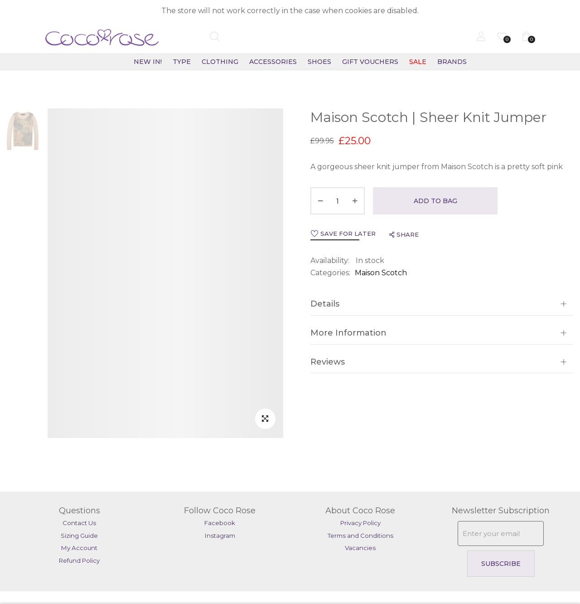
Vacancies (360, 547)
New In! (148, 62)
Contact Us (79, 522)
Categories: (330, 272)
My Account (79, 547)
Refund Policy (79, 560)
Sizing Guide (79, 535)
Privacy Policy (360, 522)
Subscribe (501, 564)
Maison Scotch (381, 272)
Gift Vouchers (370, 62)
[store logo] (78, 37)
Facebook (219, 522)
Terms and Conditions (360, 535)
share (404, 234)
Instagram (220, 535)
